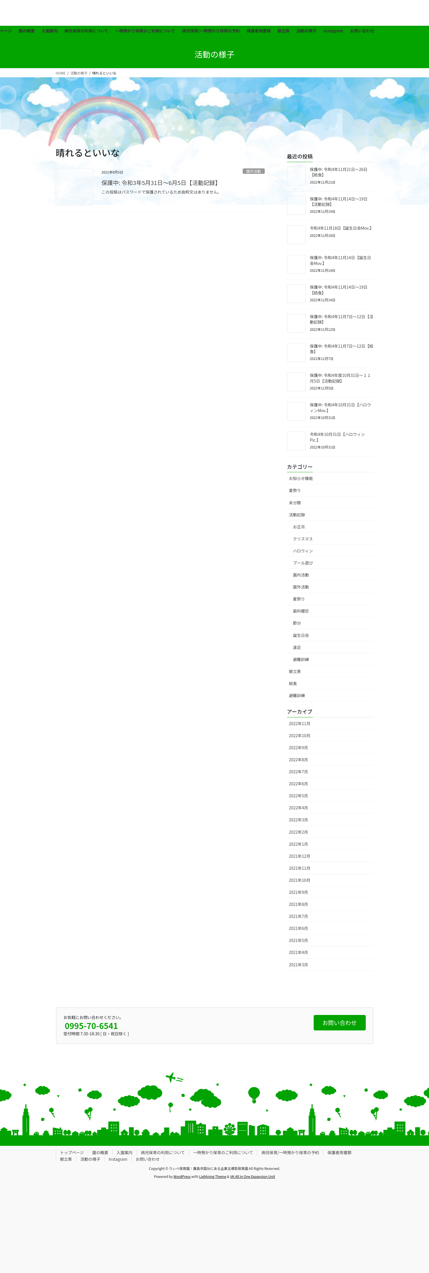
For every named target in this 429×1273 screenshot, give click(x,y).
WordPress (182, 1176)
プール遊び (303, 563)
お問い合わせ (148, 1159)
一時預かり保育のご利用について (223, 1152)
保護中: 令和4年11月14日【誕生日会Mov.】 (340, 260)
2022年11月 (300, 723)
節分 (297, 623)
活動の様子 (90, 1159)
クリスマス (303, 539)
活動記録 (297, 515)
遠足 (297, 647)
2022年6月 (298, 783)
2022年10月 (300, 735)
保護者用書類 (339, 1152)
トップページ (72, 1152)
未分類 (295, 502)
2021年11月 (300, 868)
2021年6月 (298, 928)
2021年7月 (298, 916)
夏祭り (295, 490)
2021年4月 (298, 952)
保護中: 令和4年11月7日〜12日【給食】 (341, 349)
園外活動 (301, 587)
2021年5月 (298, 940)
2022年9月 (298, 747)
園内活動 (253, 171)
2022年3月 (298, 820)
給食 (293, 683)
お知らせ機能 (301, 478)
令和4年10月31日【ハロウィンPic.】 (337, 437)
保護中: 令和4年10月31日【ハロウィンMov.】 (340, 407)
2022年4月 (298, 807)
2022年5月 (298, 795)
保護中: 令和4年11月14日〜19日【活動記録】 (338, 201)
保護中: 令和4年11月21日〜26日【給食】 (338, 172)
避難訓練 (301, 659)
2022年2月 (298, 832)
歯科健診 (301, 611)
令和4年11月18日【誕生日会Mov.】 (342, 228)
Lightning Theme (212, 1176)
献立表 (295, 671)
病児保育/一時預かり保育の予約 (290, 1152)
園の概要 (100, 1152)
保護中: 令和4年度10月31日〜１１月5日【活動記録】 (340, 378)
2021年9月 (298, 892)
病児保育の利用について (163, 1152)
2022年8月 (298, 759)
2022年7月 (298, 771)
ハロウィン (303, 551)
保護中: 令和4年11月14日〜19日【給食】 (338, 290)
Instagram (118, 1159)
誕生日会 (301, 635)
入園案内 (124, 1152)
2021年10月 (300, 880)
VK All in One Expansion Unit (252, 1176)
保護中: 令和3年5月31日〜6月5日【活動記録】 (161, 182)
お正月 (299, 527)
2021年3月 (298, 964)
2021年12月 (300, 856)
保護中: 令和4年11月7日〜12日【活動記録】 (341, 319)
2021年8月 (298, 904)
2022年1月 (298, 844)
